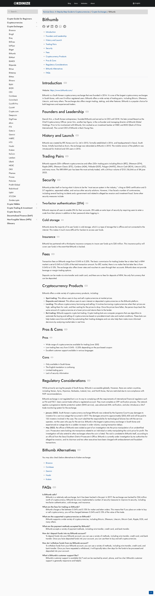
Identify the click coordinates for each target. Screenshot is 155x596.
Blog (69, 3)
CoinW (12, 107)
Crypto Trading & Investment (19, 207)
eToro (11, 123)
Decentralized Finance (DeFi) (20, 215)
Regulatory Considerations (56, 64)
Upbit (11, 192)
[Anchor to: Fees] (53, 254)
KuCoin (12, 153)
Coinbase (13, 96)
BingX (11, 34)
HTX (10, 142)
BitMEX (12, 61)
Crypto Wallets (13, 204)
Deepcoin (13, 115)
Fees (47, 52)
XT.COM (12, 196)
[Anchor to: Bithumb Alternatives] (79, 450)
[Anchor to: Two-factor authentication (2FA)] (87, 203)
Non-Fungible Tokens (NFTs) (19, 219)
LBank (11, 161)
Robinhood (13, 188)
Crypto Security (14, 211)
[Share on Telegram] (65, 26)
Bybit (11, 84)
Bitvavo (12, 80)
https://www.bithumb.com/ (61, 90)
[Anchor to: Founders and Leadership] (87, 111)
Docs (76, 3)
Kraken (12, 150)
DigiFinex (13, 119)
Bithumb (12, 53)
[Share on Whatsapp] (61, 26)
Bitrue (11, 69)
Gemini (12, 134)
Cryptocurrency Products (56, 56)
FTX (10, 126)
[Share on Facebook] (44, 26)
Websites (84, 3)
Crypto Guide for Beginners (19, 18)
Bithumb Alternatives (54, 68)
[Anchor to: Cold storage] (62, 220)
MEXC (11, 165)
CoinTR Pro (13, 103)
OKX (11, 169)
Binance (12, 30)
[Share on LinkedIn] (53, 26)
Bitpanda (12, 65)
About (93, 3)
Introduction (51, 32)
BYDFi (11, 88)
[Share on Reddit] (57, 26)
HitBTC (11, 138)
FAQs (48, 72)
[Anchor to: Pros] (51, 338)
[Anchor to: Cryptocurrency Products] (86, 285)
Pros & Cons (51, 60)
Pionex (12, 177)
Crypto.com (14, 111)
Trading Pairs (51, 44)
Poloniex (12, 180)
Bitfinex (12, 41)
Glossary (11, 223)
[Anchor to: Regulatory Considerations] (88, 380)
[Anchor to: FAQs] (54, 487)
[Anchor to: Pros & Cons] (65, 329)
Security (49, 48)
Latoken (12, 157)
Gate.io (12, 130)
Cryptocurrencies (15, 22)
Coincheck (13, 99)
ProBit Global (14, 184)
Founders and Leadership (56, 36)
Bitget (11, 49)
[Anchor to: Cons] (52, 357)
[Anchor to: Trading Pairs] (67, 156)
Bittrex (11, 76)
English (136, 3)
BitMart (12, 57)
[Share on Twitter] (48, 26)
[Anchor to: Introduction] (65, 83)
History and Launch (54, 40)
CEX (10, 92)
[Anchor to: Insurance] (58, 237)
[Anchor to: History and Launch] (77, 135)
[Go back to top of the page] (151, 592)
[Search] (22, 11)
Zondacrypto (14, 200)
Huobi (11, 146)
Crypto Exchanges (15, 26)
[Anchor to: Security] (58, 180)
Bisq (10, 38)
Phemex (12, 173)
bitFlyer (12, 45)
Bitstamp (12, 72)
